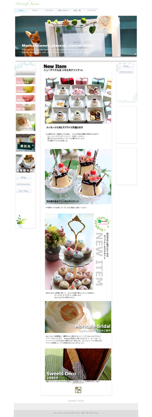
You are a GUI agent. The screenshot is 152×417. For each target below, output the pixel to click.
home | (56, 413)
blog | (96, 413)
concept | (67, 413)
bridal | (91, 413)
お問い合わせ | (75, 413)
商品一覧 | (85, 413)
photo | (61, 413)
